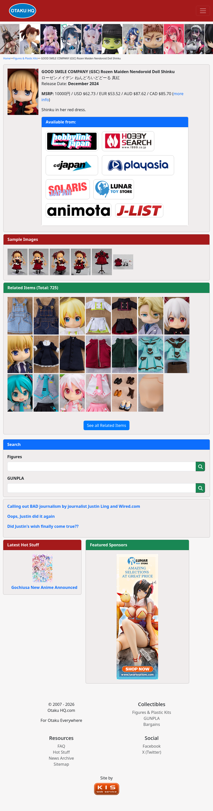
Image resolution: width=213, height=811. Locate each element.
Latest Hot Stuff (23, 545)
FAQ (61, 746)
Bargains (151, 724)
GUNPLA (15, 478)
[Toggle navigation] (203, 11)
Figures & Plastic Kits (25, 58)
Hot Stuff (61, 752)
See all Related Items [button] (106, 425)
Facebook (152, 746)
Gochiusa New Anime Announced (44, 587)
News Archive (61, 758)
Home (6, 58)
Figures (14, 456)
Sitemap (61, 764)
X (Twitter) (151, 752)
